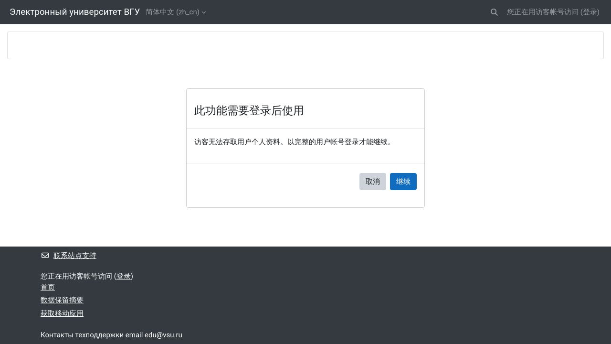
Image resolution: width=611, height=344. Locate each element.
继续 (403, 181)
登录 (590, 12)
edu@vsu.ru (163, 335)
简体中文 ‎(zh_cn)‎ (173, 12)
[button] (494, 12)
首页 (48, 287)
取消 (373, 181)
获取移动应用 (62, 313)
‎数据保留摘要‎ (62, 300)
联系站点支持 (68, 255)
